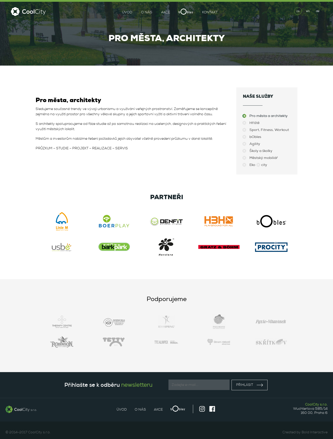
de (317, 11)
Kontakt (210, 12)
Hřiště (254, 123)
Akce (165, 12)
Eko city (258, 165)
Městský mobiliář (263, 158)
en (308, 11)
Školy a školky (260, 151)
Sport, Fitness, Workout (269, 130)
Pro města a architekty (268, 116)
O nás (146, 12)
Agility (254, 144)
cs (298, 11)
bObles (255, 137)
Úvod (127, 12)
